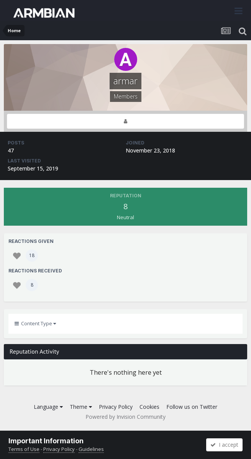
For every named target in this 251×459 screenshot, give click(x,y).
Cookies (149, 406)
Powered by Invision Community (125, 416)
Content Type (35, 323)
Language (48, 406)
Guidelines (91, 449)
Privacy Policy (116, 406)
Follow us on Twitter (191, 406)
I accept (224, 444)
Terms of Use (23, 449)
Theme (81, 406)
